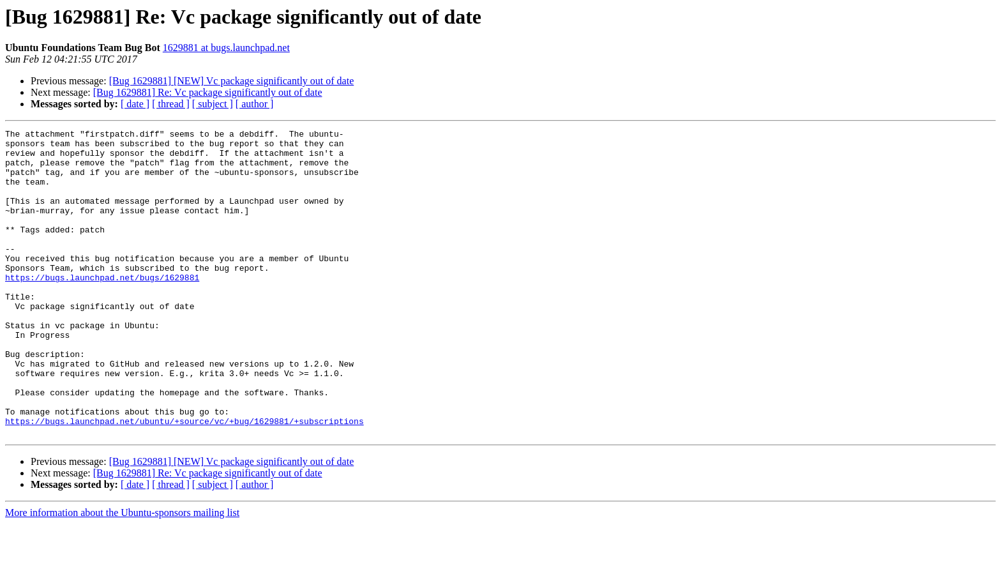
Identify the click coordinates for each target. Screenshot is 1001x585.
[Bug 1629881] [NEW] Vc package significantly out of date (231, 80)
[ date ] (135, 103)
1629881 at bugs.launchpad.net (226, 47)
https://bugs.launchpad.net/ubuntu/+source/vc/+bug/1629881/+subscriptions (184, 480)
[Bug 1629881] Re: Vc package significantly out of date (207, 92)
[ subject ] (212, 103)
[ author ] (255, 103)
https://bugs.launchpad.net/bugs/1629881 (102, 308)
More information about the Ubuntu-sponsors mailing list (122, 573)
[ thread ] (171, 103)
